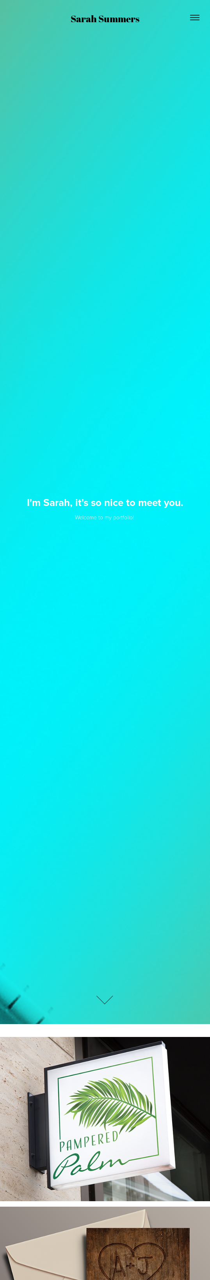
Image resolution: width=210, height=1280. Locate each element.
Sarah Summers (105, 18)
